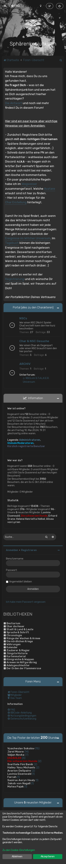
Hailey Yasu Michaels (21, 767)
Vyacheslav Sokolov (20, 748)
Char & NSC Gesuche (34, 340)
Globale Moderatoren (20, 442)
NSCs (23, 318)
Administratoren (29, 439)
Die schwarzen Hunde (34, 515)
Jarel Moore (15, 751)
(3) (23, 757)
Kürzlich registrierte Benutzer (26, 445)
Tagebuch (12, 242)
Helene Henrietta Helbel (30, 518)
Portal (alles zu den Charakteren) (33, 307)
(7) (26, 754)
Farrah (11, 776)
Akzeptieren (48, 856)
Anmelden (12, 549)
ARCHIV (24, 363)
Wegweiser (29, 183)
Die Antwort (13, 102)
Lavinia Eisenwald (19, 773)
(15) (37, 748)
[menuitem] (15, 5)
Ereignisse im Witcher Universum (28, 238)
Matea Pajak (15, 786)
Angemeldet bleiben (20, 581)
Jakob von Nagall (18, 783)
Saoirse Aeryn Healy (21, 779)
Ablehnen (17, 856)
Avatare (49, 188)
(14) (26, 751)
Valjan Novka (15, 754)
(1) (33, 773)
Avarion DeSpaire (19, 770)
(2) (39, 760)
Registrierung (14, 278)
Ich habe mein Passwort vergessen (25, 601)
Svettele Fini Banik (20, 764)
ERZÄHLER (14, 757)
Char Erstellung (16, 202)
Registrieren (29, 549)
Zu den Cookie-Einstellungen (18, 850)
